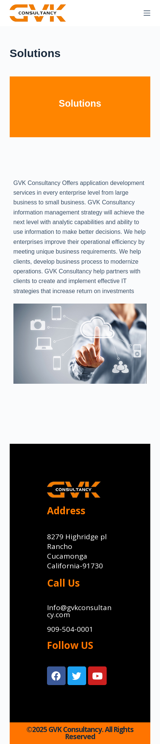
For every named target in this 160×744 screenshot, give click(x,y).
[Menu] (147, 13)
